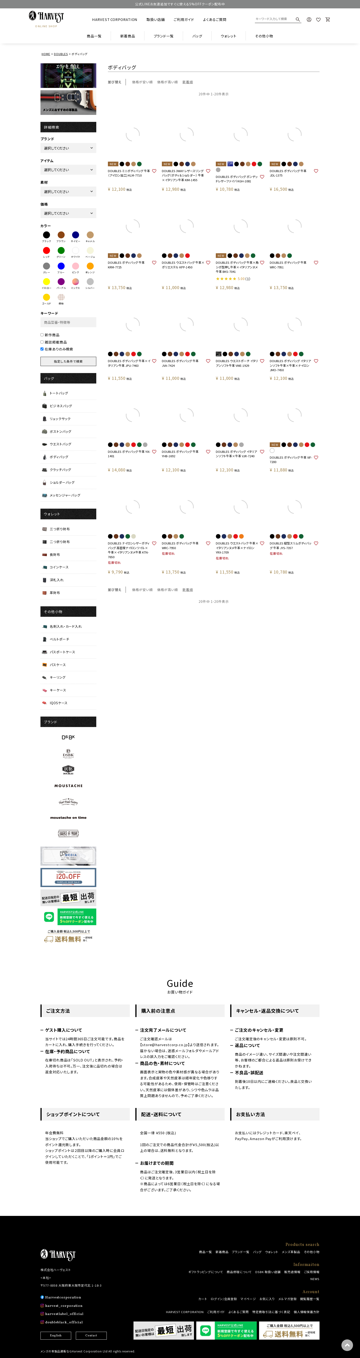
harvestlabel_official (64, 1314)
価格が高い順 (167, 82)
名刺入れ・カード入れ (66, 626)
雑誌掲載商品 (53, 342)
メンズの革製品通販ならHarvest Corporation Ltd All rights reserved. (87, 1351)
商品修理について (239, 1272)
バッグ (257, 1252)
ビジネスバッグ (61, 406)
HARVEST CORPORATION (114, 19)
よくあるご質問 (214, 19)
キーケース (58, 690)
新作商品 (50, 334)
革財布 (55, 592)
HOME (46, 54)
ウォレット (272, 1252)
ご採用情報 (312, 1272)
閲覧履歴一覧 (310, 1299)
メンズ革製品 (291, 1252)
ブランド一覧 (240, 1252)
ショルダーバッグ (62, 482)
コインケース (59, 567)
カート (202, 1299)
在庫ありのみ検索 (56, 349)
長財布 (55, 554)
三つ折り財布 (60, 529)
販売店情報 (292, 1272)
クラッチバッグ (60, 469)
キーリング (58, 677)
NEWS (315, 1279)
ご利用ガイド (184, 19)
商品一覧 (94, 35)
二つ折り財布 (60, 541)
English (56, 1336)
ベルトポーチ (59, 639)
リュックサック (60, 418)
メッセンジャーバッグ (65, 495)
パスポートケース (62, 652)
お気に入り (267, 1299)
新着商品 (127, 35)
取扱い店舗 (156, 19)
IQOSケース (59, 703)
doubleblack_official (64, 1322)
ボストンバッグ (60, 431)
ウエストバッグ (60, 444)
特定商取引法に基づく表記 (271, 1312)
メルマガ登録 (287, 1299)
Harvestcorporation (63, 1297)
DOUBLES (61, 54)
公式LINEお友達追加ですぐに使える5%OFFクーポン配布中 (180, 4)
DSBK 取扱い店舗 (268, 1272)
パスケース (58, 664)
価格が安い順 (142, 82)
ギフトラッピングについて (205, 1272)
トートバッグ (59, 393)
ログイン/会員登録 (224, 1299)
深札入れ (57, 579)
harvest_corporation (64, 1306)
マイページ (248, 1299)
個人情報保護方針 (307, 1312)
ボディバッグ (59, 456)
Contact (91, 1336)
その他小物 (312, 1252)
